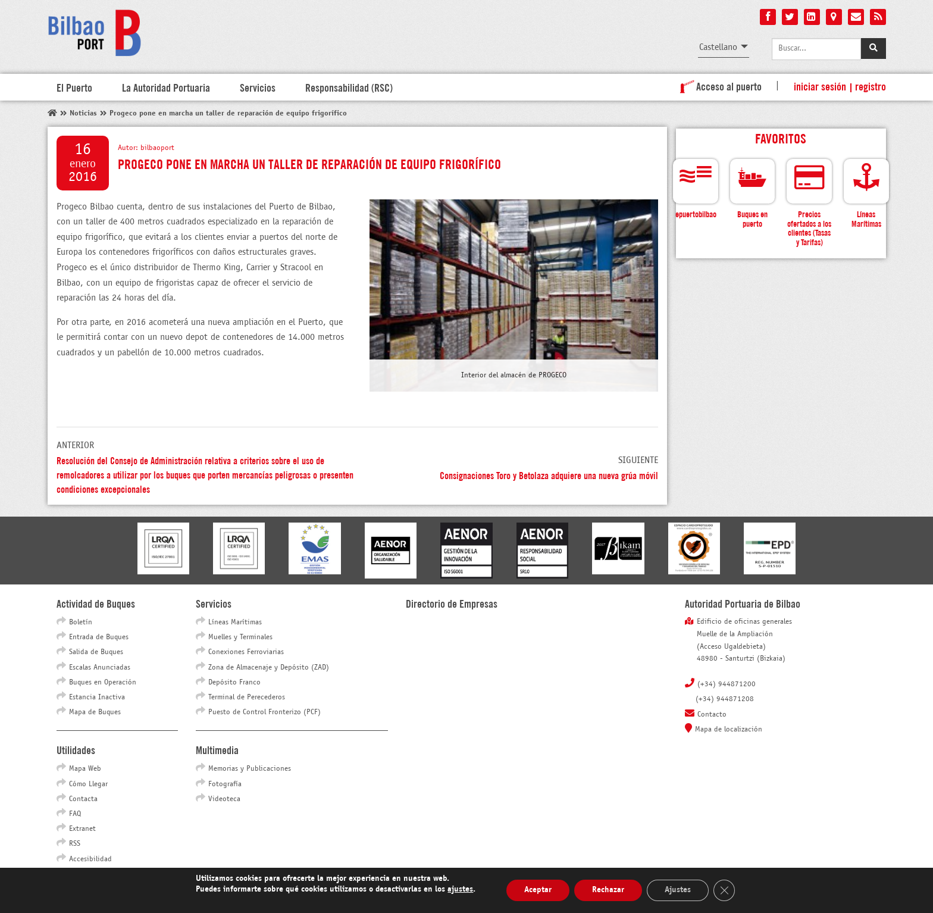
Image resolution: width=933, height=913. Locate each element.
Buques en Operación (102, 682)
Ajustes (678, 890)
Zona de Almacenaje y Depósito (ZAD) (268, 667)
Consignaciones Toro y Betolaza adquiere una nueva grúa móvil (549, 474)
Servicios (257, 87)
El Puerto (74, 87)
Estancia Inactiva (97, 697)
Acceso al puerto (718, 86)
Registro (870, 86)
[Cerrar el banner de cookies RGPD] (724, 890)
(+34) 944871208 (725, 699)
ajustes (460, 889)
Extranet (82, 829)
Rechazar (608, 890)
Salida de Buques (96, 652)
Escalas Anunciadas (99, 667)
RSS (74, 844)
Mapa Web (85, 769)
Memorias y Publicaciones (249, 769)
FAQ (75, 814)
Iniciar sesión (820, 86)
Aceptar (538, 890)
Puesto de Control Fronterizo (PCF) (264, 712)
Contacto (712, 714)
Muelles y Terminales (240, 637)
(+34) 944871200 (726, 684)
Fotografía (225, 784)
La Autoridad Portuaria (166, 87)
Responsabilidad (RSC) (349, 87)
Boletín (80, 622)
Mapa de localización (728, 729)
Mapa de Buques (95, 712)
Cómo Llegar (88, 784)
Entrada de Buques (99, 637)
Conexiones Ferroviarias (246, 652)
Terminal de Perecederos (246, 697)
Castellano (718, 47)
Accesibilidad (90, 859)
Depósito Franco (234, 682)
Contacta (83, 799)
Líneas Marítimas (235, 622)
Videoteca (224, 799)
